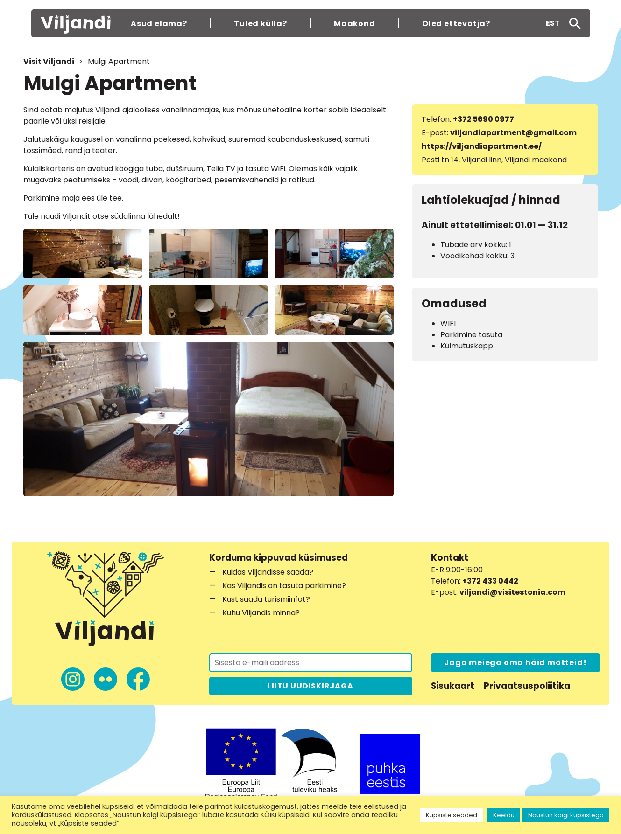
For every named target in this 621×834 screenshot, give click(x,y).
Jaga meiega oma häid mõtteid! (515, 662)
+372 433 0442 (490, 581)
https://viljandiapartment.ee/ (482, 146)
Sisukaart (452, 686)
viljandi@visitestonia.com (512, 592)
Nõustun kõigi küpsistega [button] (566, 815)
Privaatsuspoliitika (527, 686)
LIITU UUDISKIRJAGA (310, 686)
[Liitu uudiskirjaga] (310, 662)
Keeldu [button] (504, 815)
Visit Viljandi (48, 61)
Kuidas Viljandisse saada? (267, 572)
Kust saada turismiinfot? (266, 599)
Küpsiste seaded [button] (451, 815)
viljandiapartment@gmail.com (513, 132)
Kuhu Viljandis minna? (261, 612)
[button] (553, 23)
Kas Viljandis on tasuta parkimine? (284, 585)
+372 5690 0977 (483, 119)
